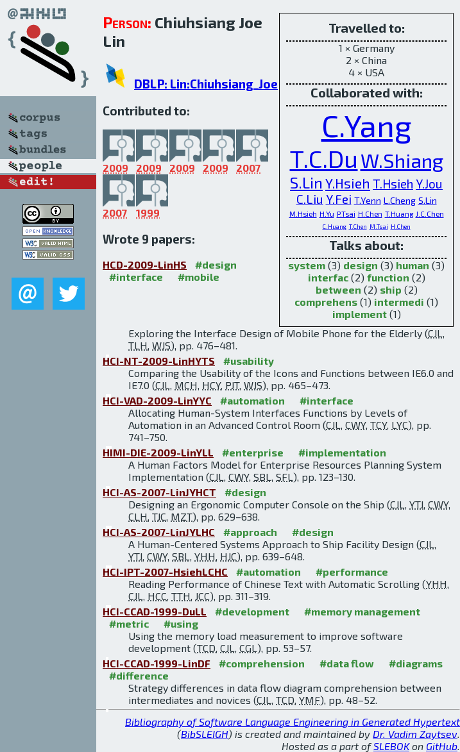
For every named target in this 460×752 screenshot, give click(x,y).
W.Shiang (402, 160)
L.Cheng (400, 200)
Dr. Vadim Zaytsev (415, 734)
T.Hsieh (393, 183)
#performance (352, 571)
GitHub (441, 746)
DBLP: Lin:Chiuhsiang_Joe (206, 83)
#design (216, 264)
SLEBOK (391, 746)
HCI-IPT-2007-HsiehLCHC (165, 571)
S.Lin (306, 182)
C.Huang (334, 226)
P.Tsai (346, 213)
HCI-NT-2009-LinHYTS (159, 361)
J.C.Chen (430, 213)
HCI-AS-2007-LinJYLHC (159, 532)
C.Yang (366, 125)
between (338, 289)
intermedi (399, 302)
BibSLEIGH (204, 734)
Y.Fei (339, 199)
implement (359, 314)
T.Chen (358, 226)
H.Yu (326, 213)
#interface (136, 277)
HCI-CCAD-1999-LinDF (156, 663)
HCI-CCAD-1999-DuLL (155, 611)
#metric (129, 623)
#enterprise (253, 452)
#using (181, 623)
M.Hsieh (303, 213)
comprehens (325, 302)
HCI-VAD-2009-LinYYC (157, 400)
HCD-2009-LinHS (145, 264)
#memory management (362, 611)
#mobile (198, 277)
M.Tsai (379, 226)
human (412, 265)
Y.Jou (429, 183)
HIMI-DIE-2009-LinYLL (158, 452)
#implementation (342, 452)
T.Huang (399, 213)
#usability (248, 361)
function (388, 277)
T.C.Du (324, 158)
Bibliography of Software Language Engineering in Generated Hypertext (292, 721)
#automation (252, 400)
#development (252, 611)
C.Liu (309, 199)
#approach (250, 532)
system (306, 265)
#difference (139, 675)
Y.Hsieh (347, 183)
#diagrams (416, 663)
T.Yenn (367, 200)
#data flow (346, 663)
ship (391, 289)
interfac (328, 277)
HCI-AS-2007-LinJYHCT (159, 492)
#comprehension (262, 663)
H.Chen (370, 213)
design (360, 265)
